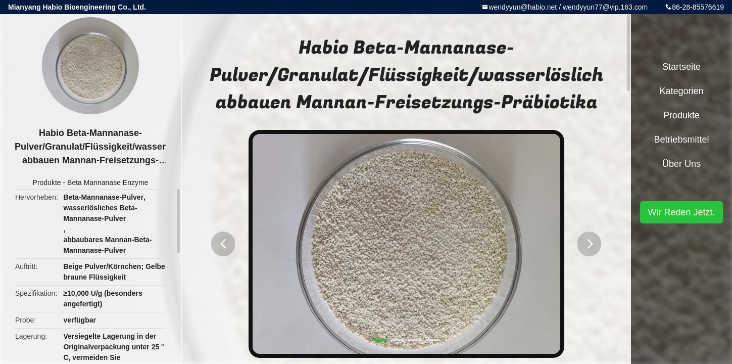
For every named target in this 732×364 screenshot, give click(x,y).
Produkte (47, 182)
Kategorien (681, 91)
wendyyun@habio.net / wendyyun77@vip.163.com (568, 7)
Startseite (681, 67)
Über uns (681, 164)
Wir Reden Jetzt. (681, 212)
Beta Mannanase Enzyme (107, 182)
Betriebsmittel (681, 139)
